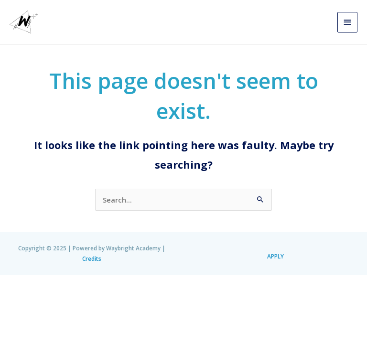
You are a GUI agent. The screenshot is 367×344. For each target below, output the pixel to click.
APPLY (275, 256)
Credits (91, 258)
